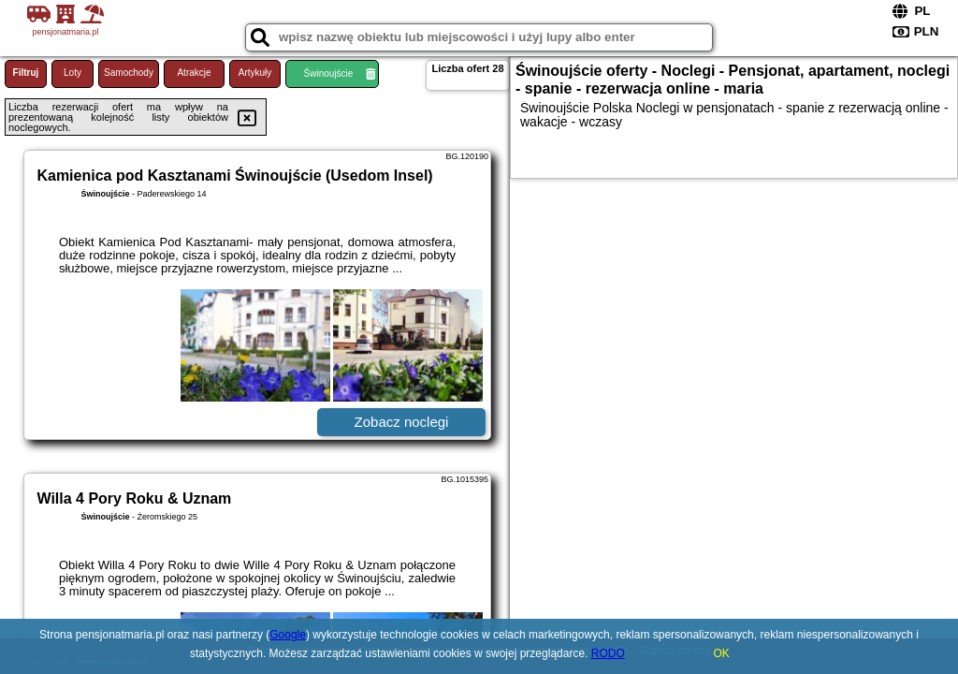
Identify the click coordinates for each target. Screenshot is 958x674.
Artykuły (255, 72)
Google (287, 634)
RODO (608, 653)
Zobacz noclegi (402, 422)
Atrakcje (193, 72)
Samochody (128, 72)
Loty (72, 72)
